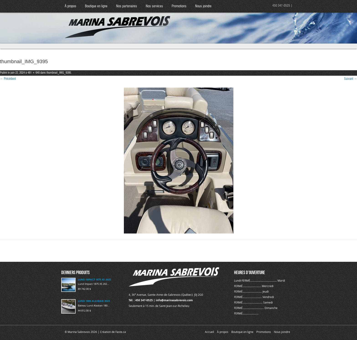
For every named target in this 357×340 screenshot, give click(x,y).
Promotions (179, 6)
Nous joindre (203, 6)
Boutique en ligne (96, 6)
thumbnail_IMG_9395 (58, 72)
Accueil (209, 332)
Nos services (154, 6)
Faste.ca (120, 332)
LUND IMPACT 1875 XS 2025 (94, 279)
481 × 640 (34, 72)
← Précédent (8, 78)
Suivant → (350, 78)
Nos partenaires (126, 6)
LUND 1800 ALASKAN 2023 (94, 301)
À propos (70, 6)
